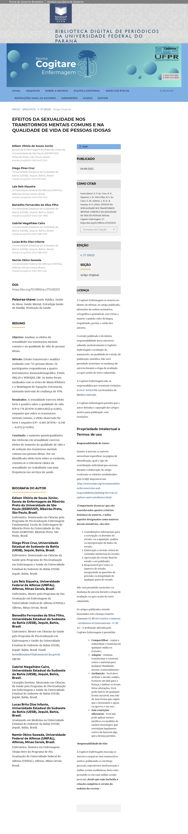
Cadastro (170, 48)
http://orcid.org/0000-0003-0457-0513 (29, 160)
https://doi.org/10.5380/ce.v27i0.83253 (36, 289)
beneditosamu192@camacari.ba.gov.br (36, 654)
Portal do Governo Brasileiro (26, 1)
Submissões (69, 98)
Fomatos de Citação (95, 229)
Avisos (87, 98)
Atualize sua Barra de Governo (65, 1)
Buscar (166, 90)
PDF (85, 146)
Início (16, 109)
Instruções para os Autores (35, 98)
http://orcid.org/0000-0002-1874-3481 (29, 271)
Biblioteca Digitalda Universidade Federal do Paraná (107, 36)
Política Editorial (87, 90)
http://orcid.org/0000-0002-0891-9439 (29, 234)
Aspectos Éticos (117, 90)
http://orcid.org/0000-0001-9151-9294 (29, 179)
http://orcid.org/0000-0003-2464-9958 (30, 216)
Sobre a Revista (56, 90)
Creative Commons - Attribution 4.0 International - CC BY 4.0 (98, 623)
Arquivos (33, 90)
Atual (16, 90)
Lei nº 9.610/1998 (88, 390)
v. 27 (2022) (44, 109)
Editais (103, 98)
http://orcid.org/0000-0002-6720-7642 (30, 197)
